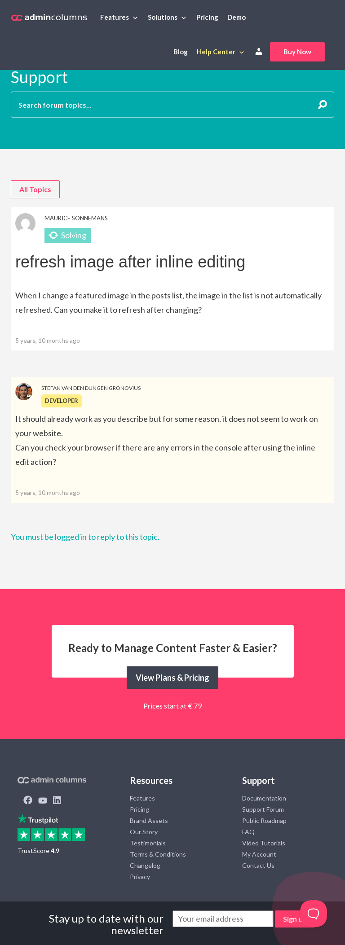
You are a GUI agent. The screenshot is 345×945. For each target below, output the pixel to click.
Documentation (264, 798)
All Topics (35, 189)
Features (114, 17)
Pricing (207, 17)
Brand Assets (149, 820)
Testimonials (148, 843)
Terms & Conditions (158, 854)
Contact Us (258, 865)
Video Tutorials (263, 843)
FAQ (248, 832)
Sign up (295, 918)
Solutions (162, 17)
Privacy (140, 876)
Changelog (145, 865)
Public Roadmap (264, 820)
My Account (259, 854)
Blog (180, 52)
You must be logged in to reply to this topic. (85, 537)
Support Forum (263, 809)
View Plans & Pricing (172, 677)
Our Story (144, 832)
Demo (236, 17)
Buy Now (297, 52)
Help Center (216, 52)
